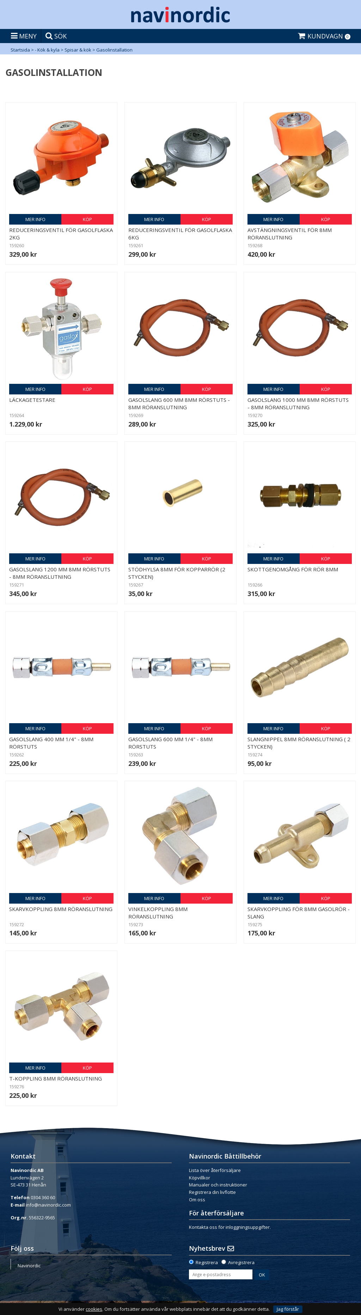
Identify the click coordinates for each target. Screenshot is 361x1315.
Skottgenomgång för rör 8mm (292, 569)
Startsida (20, 50)
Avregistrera (241, 1262)
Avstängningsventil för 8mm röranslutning (289, 233)
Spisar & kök (78, 50)
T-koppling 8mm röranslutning (55, 1078)
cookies (94, 1309)
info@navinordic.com (48, 1205)
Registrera (207, 1262)
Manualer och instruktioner (218, 1185)
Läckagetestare (32, 399)
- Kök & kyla (47, 50)
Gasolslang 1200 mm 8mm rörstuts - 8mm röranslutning (59, 573)
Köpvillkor (199, 1177)
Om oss (197, 1199)
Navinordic (29, 1265)
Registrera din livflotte (212, 1192)
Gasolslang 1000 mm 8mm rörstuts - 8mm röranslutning (298, 403)
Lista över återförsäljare (215, 1170)
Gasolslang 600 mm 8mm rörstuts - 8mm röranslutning (179, 403)
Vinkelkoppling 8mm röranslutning (158, 912)
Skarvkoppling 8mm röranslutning (60, 908)
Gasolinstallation (114, 50)
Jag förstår (288, 1309)
